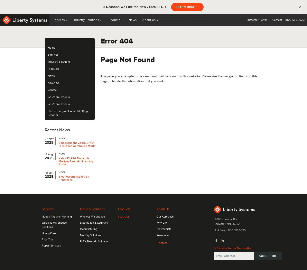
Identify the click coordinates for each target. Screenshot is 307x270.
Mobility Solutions (90, 235)
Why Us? (161, 222)
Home (51, 47)
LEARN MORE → (187, 7)
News (132, 20)
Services (60, 20)
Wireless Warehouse (92, 216)
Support (123, 217)
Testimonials (163, 229)
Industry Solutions (87, 20)
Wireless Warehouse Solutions (54, 225)
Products (53, 68)
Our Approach (165, 216)
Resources (163, 235)
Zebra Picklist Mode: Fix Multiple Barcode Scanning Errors (76, 161)
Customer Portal (258, 20)
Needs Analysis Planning (57, 216)
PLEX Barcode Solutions (94, 241)
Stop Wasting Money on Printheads (74, 178)
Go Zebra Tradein (59, 97)
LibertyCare (49, 233)
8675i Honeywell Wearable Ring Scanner (68, 113)
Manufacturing (88, 229)
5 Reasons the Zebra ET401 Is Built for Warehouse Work (77, 144)
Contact (277, 20)
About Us (150, 20)
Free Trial (47, 239)
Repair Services (51, 245)
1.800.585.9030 (295, 20)
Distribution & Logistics (94, 222)
